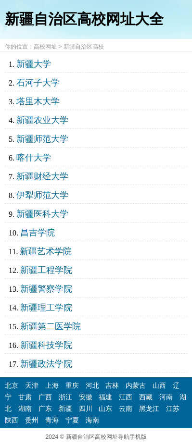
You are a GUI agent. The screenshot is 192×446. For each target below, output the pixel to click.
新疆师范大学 (42, 139)
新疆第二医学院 (50, 326)
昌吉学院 (37, 232)
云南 (125, 408)
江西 (125, 397)
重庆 (72, 385)
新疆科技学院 (46, 345)
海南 (92, 420)
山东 (105, 408)
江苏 (172, 408)
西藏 (146, 397)
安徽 (85, 397)
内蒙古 (136, 385)
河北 (92, 385)
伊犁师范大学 (42, 195)
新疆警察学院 (46, 289)
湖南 (25, 408)
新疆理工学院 (46, 307)
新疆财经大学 (42, 176)
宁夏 (72, 420)
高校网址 (45, 46)
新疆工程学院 (46, 270)
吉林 (112, 385)
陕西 (11, 420)
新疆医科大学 (42, 214)
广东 (45, 408)
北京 (11, 385)
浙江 (65, 397)
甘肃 (25, 397)
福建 (105, 397)
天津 (31, 385)
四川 (85, 408)
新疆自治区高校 (84, 46)
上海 (52, 385)
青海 (52, 420)
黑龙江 (149, 408)
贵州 (31, 420)
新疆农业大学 (42, 120)
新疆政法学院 (46, 364)
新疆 (65, 408)
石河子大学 (38, 82)
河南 (166, 397)
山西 (159, 385)
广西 (45, 397)
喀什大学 (33, 157)
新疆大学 (33, 64)
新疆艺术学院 (46, 251)
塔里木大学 (38, 101)
